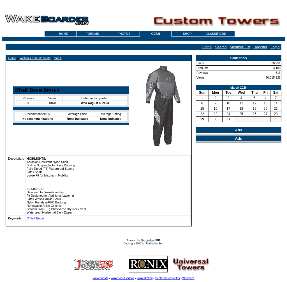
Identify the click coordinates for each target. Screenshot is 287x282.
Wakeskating (145, 278)
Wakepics (188, 278)
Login (275, 47)
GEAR (155, 33)
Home (207, 47)
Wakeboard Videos (122, 278)
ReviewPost (148, 240)
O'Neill (31, 218)
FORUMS (92, 33)
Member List (240, 47)
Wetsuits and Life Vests (35, 58)
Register (260, 47)
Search (221, 47)
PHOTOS (123, 33)
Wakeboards (100, 278)
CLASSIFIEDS (216, 33)
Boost (40, 218)
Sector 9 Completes (167, 278)
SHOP (187, 33)
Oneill (57, 58)
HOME (63, 33)
